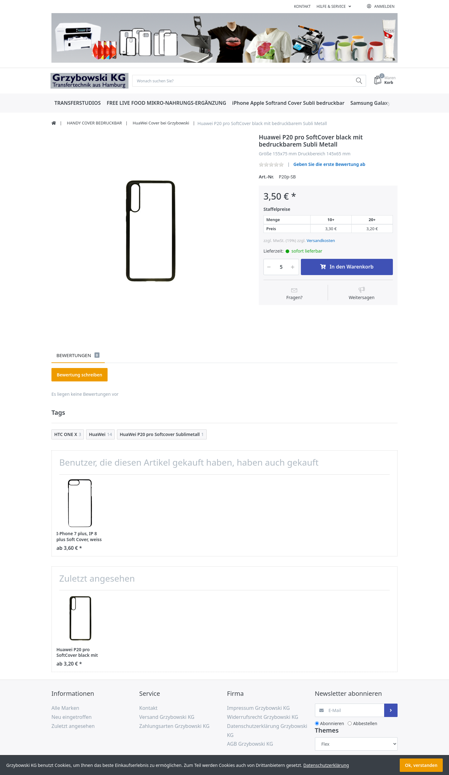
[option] (150, 233)
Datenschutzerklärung (326, 765)
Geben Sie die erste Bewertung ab (329, 165)
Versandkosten (321, 241)
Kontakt (302, 6)
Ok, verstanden (421, 765)
